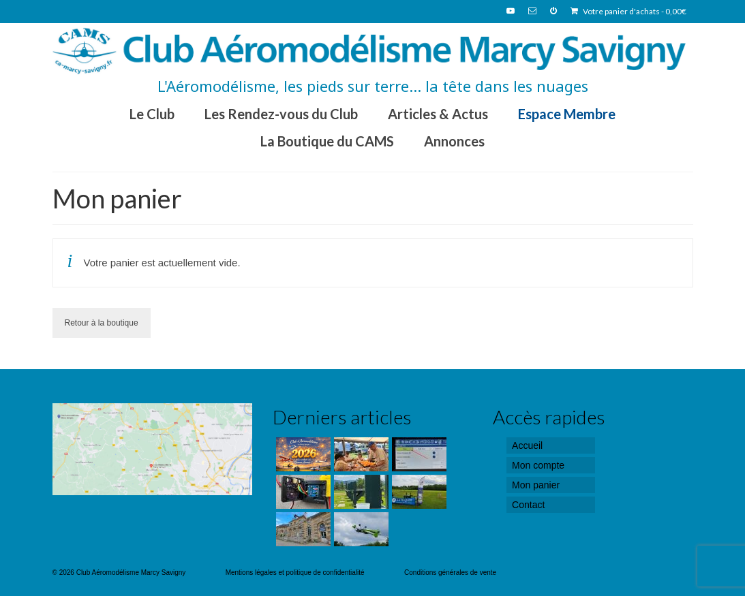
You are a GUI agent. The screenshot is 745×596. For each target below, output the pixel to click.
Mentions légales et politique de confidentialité (295, 572)
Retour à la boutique (101, 323)
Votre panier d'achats (628, 11)
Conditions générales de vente (450, 572)
